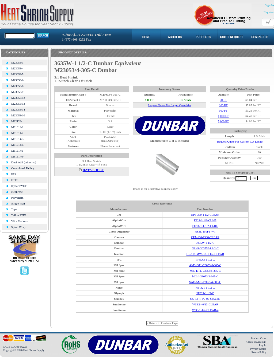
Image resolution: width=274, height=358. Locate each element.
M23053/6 (17, 80)
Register (269, 12)
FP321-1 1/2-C (205, 293)
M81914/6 (17, 156)
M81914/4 (17, 144)
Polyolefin (17, 197)
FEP (13, 174)
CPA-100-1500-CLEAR (205, 237)
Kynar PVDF (19, 185)
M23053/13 (18, 103)
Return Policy (259, 352)
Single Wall (18, 203)
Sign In (269, 5)
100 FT (223, 105)
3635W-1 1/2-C (205, 242)
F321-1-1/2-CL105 (205, 220)
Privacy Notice (258, 348)
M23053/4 (17, 68)
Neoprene (17, 191)
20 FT (223, 99)
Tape (14, 209)
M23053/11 (18, 91)
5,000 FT (223, 121)
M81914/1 (17, 127)
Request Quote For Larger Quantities (169, 105)
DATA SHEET (93, 170)
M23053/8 (17, 86)
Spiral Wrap (18, 227)
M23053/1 (17, 62)
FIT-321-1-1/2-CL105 (205, 225)
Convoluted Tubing (22, 168)
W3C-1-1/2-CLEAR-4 (205, 310)
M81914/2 (17, 133)
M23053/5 (17, 74)
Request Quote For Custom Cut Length (240, 141)
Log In (262, 345)
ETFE (14, 180)
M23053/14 (18, 109)
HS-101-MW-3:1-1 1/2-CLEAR (205, 253)
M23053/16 (18, 115)
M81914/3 (17, 138)
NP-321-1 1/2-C (205, 287)
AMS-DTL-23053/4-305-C (205, 265)
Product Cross (258, 338)
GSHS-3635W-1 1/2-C (205, 248)
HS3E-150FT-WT (205, 231)
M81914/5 (17, 150)
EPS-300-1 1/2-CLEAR (205, 214)
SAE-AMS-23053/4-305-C (205, 282)
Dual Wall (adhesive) (23, 162)
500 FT (223, 110)
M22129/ (16, 121)
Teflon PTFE (18, 215)
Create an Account (256, 341)
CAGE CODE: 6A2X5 (15, 346)
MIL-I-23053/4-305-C (205, 276)
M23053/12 (18, 97)
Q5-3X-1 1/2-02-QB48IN (205, 298)
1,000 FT (223, 115)
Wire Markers (19, 221)
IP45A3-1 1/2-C (205, 259)
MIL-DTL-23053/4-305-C (205, 270)
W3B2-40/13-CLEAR (205, 304)
